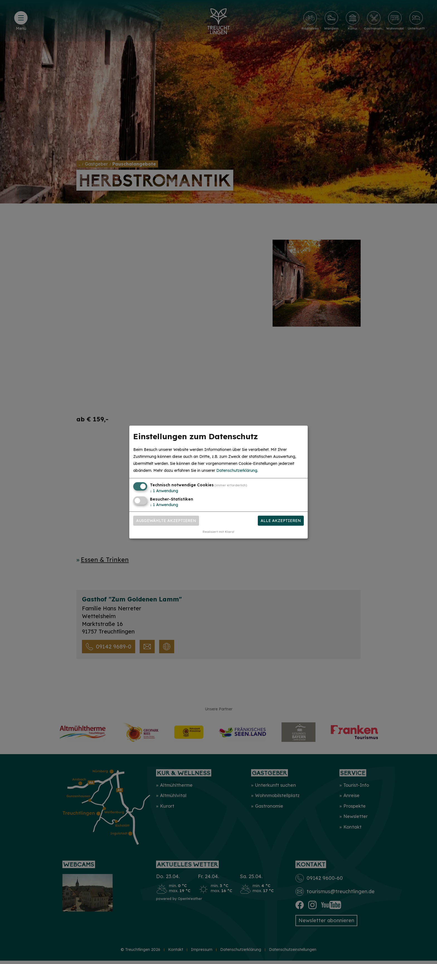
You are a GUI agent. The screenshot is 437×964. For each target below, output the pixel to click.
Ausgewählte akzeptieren (166, 520)
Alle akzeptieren (281, 520)
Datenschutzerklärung (236, 470)
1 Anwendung (164, 491)
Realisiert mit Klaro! (218, 532)
